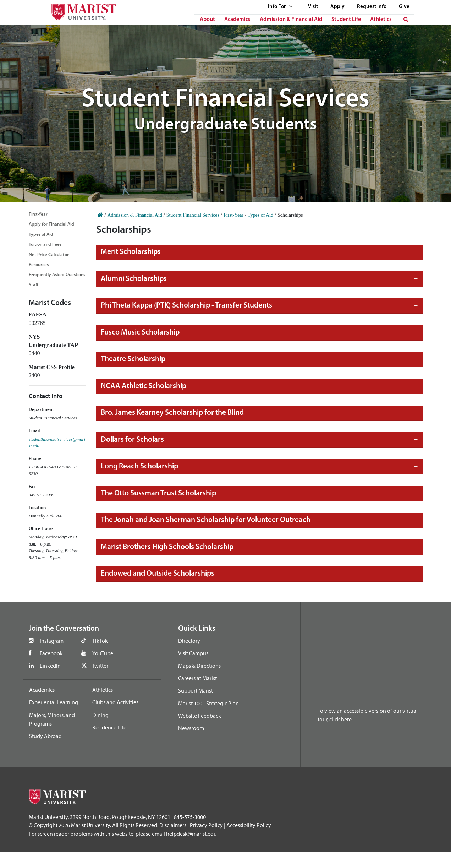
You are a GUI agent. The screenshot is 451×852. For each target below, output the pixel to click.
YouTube (102, 653)
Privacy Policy (206, 825)
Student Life (346, 19)
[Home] (100, 215)
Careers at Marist (197, 678)
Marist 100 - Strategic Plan (208, 703)
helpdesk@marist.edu (191, 833)
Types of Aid (41, 234)
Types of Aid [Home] (260, 215)
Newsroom (191, 728)
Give (404, 7)
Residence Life (109, 727)
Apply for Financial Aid (51, 224)
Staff (33, 284)
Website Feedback (199, 715)
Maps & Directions (199, 665)
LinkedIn (50, 665)
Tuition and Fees (45, 244)
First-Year (38, 214)
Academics (237, 19)
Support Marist (195, 690)
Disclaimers (172, 825)
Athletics (381, 19)
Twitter (100, 665)
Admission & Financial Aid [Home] (134, 215)
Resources (39, 264)
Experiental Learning (53, 702)
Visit (313, 7)
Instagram (52, 640)
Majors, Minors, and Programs (52, 719)
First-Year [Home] (233, 215)
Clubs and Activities (115, 702)
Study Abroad (45, 735)
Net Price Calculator (49, 254)
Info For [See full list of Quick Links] (280, 7)
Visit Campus (193, 653)
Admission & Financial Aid (291, 19)
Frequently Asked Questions (57, 274)
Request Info (371, 7)
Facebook (51, 653)
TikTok (100, 640)
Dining (100, 714)
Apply (337, 7)
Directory (189, 640)
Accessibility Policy (248, 825)
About (207, 19)
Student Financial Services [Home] (192, 215)
